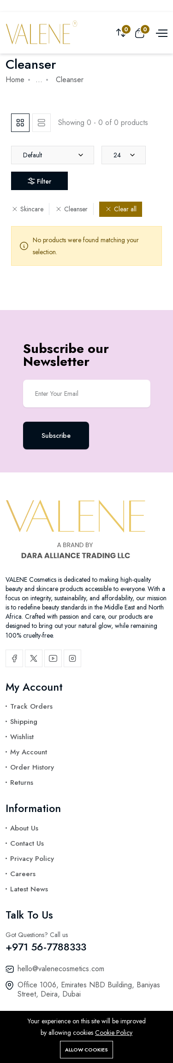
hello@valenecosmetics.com (61, 968)
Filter (39, 181)
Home (15, 79)
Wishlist (22, 737)
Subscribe (56, 435)
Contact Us (27, 843)
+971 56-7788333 (46, 946)
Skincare (27, 209)
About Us (24, 828)
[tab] (20, 122)
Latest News (29, 889)
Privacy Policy (32, 859)
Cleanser (71, 209)
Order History (32, 767)
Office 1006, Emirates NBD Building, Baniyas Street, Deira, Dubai (89, 989)
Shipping (23, 722)
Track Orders (31, 706)
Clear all (121, 209)
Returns (21, 782)
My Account (28, 752)
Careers (23, 874)
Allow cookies (86, 1049)
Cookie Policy (113, 1032)
